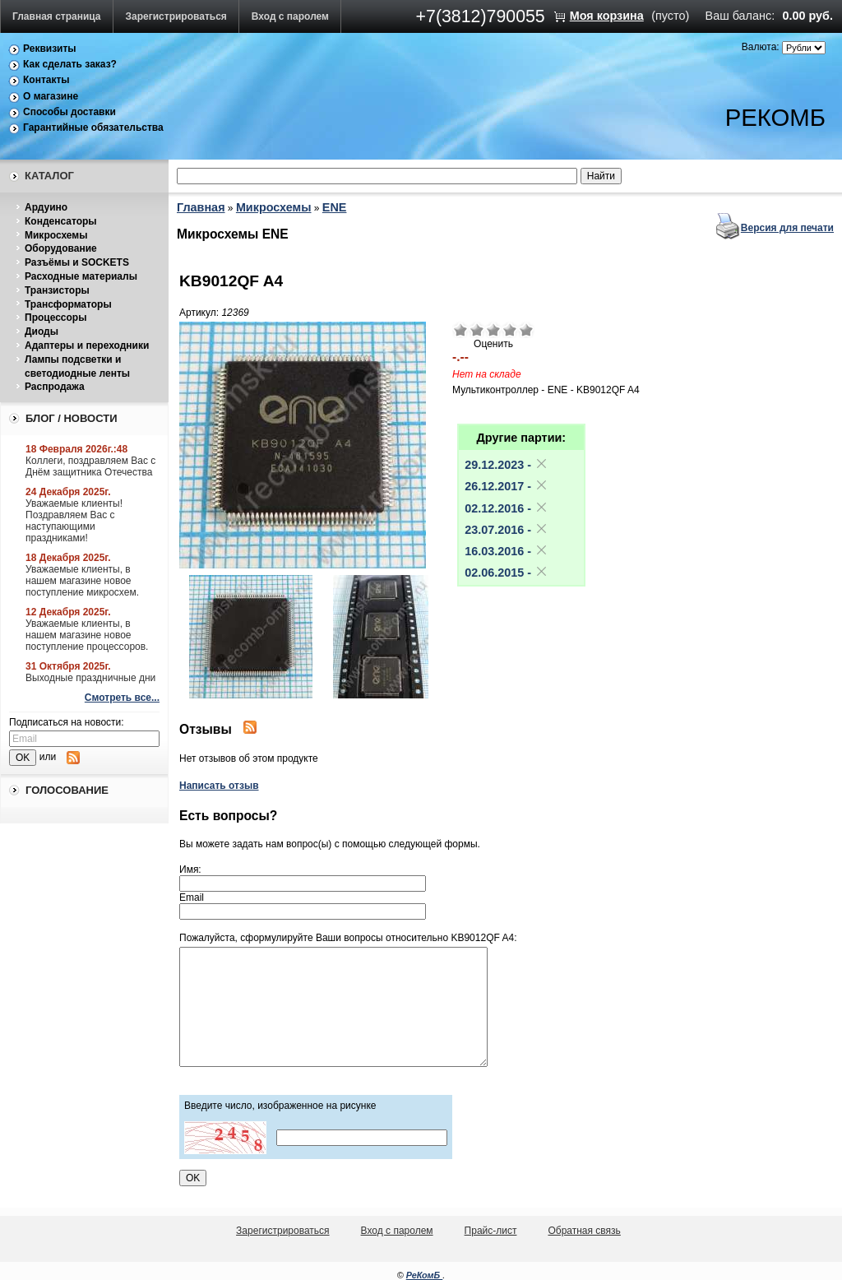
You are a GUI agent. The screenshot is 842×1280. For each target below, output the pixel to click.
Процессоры (55, 317)
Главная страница (56, 16)
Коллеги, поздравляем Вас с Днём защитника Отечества (90, 466)
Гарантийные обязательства (93, 127)
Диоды (41, 331)
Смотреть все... (122, 697)
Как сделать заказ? (70, 64)
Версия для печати (787, 228)
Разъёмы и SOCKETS (77, 262)
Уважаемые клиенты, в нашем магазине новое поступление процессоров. (86, 635)
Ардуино (46, 207)
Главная (201, 207)
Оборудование (61, 248)
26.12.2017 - (506, 486)
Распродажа (55, 386)
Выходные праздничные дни (90, 678)
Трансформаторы (68, 304)
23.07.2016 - (506, 529)
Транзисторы (57, 290)
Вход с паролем (290, 16)
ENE (334, 207)
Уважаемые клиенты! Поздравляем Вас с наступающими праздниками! (74, 521)
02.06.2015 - (506, 572)
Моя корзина (607, 15)
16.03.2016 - (506, 551)
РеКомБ (424, 1275)
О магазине (50, 96)
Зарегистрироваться (176, 16)
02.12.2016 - (506, 508)
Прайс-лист (491, 1230)
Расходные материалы (81, 276)
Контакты (46, 80)
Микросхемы (56, 235)
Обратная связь (584, 1230)
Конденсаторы (61, 221)
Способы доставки (69, 112)
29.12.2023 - (506, 464)
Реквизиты (49, 48)
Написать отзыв (219, 785)
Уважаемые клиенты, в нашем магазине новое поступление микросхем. (82, 580)
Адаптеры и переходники (87, 345)
